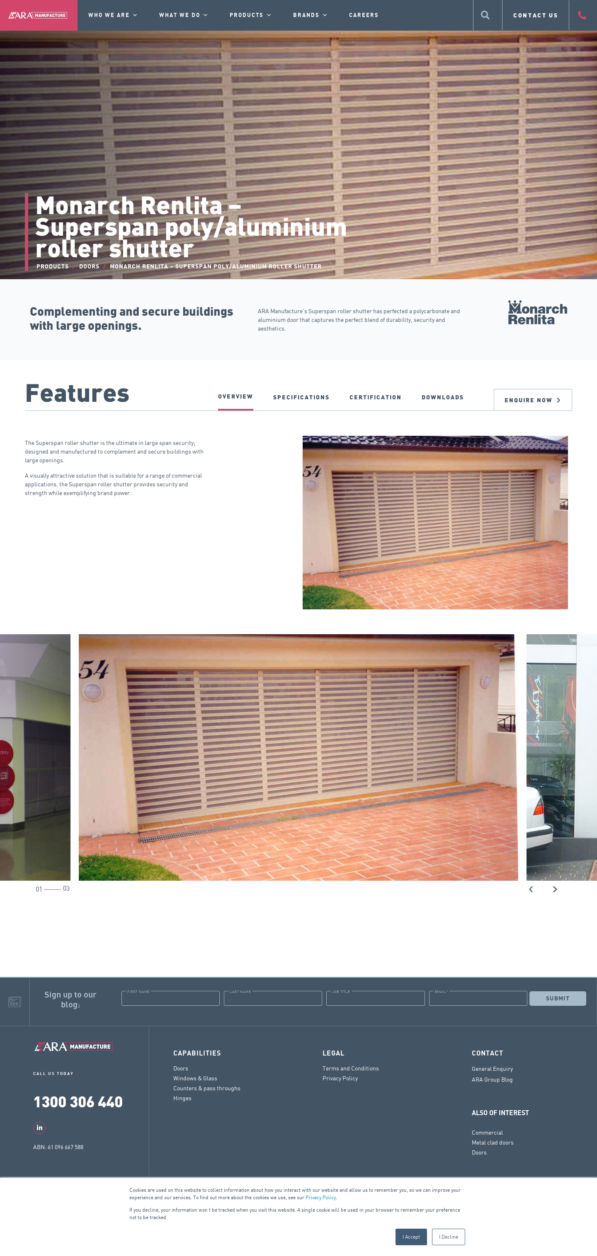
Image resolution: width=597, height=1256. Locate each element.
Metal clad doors (493, 1142)
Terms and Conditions (351, 1068)
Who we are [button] (113, 15)
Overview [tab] (235, 396)
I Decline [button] (448, 1237)
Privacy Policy (321, 1197)
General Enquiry (492, 1069)
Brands (310, 15)
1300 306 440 (78, 1101)
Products (251, 15)
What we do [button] (184, 15)
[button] (531, 888)
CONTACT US (535, 15)
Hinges (182, 1097)
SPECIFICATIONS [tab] (301, 397)
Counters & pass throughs (206, 1088)
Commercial (487, 1132)
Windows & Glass (195, 1078)
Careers (364, 15)
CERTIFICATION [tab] (375, 397)
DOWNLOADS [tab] (443, 397)
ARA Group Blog (492, 1079)
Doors (180, 1068)
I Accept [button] (411, 1237)
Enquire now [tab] (533, 399)
